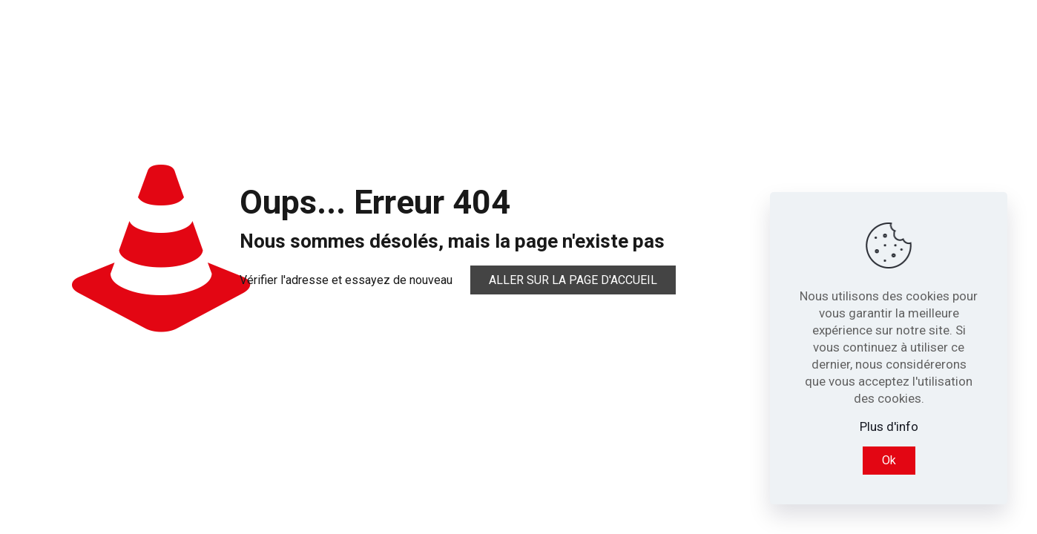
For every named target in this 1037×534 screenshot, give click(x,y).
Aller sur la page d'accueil (573, 280)
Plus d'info (889, 426)
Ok (889, 460)
